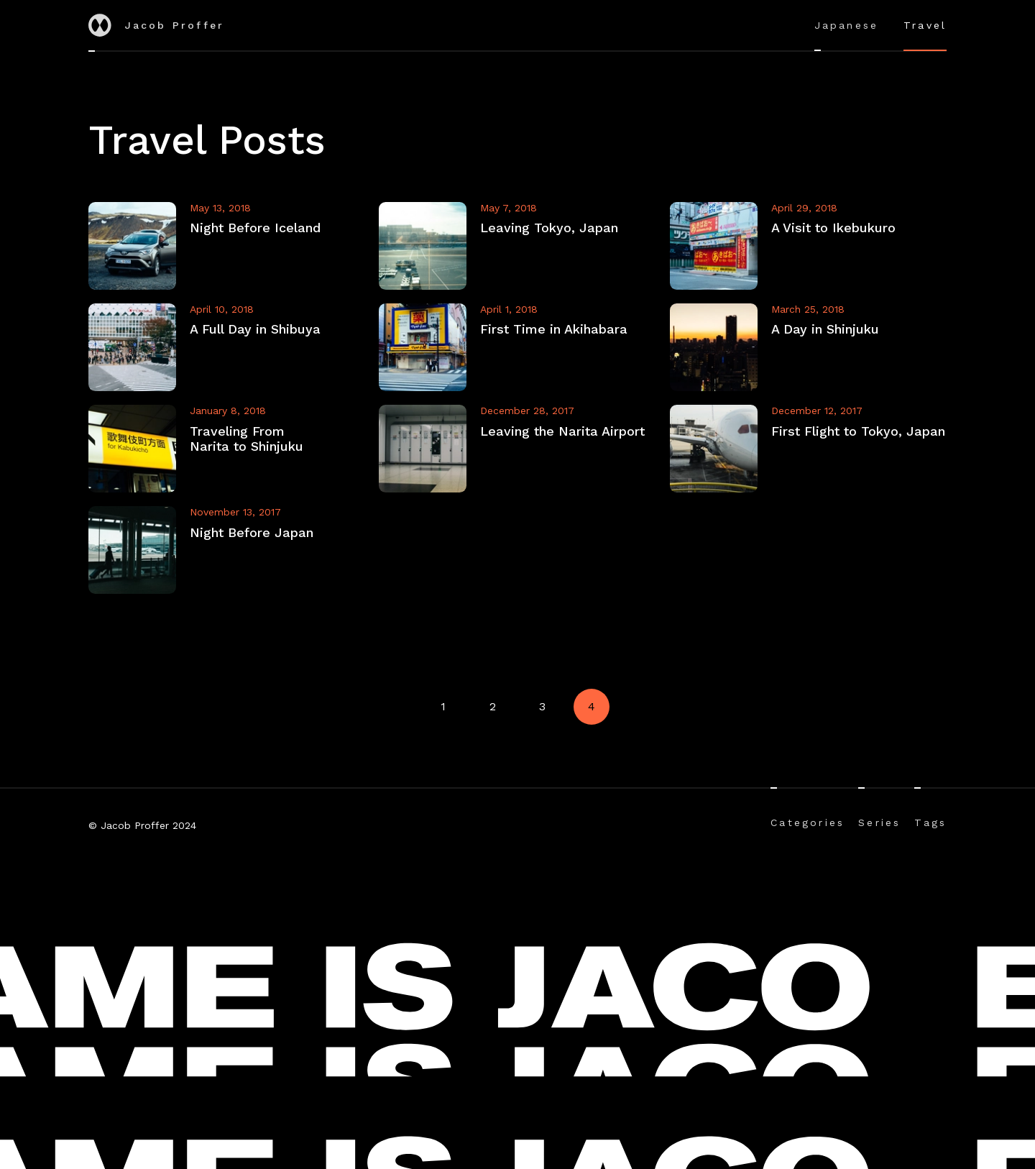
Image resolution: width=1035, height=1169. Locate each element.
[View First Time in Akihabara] (517, 347)
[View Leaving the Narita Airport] (517, 448)
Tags (930, 822)
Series (879, 822)
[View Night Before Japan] (227, 550)
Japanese (846, 25)
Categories (807, 822)
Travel (925, 25)
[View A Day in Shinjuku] (808, 347)
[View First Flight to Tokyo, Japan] (808, 448)
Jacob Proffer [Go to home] (156, 25)
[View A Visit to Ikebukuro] (808, 246)
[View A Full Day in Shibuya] (227, 347)
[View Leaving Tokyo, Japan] (517, 246)
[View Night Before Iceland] (227, 246)
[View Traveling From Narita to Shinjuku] (227, 448)
